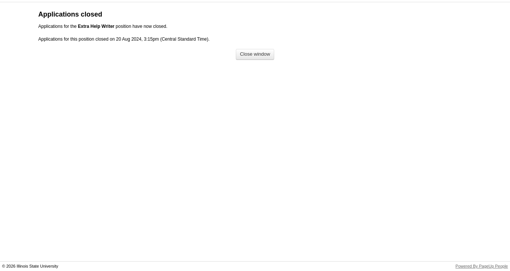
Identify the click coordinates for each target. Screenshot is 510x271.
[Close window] (255, 54)
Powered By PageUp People (481, 266)
